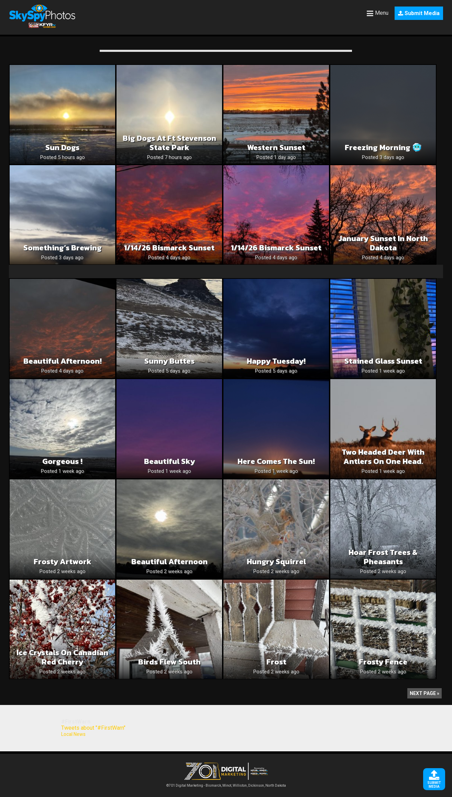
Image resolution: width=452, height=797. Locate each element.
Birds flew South (169, 662)
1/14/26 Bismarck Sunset (169, 247)
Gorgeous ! (62, 461)
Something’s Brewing (62, 247)
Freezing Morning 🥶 (383, 147)
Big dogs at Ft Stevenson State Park (169, 143)
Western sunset (276, 147)
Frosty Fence (383, 662)
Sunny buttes (169, 361)
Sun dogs (62, 147)
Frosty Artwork (62, 561)
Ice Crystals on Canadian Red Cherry (62, 657)
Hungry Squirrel (276, 561)
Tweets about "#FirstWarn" (93, 728)
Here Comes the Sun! (276, 461)
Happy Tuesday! (276, 361)
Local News (73, 734)
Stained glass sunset (383, 361)
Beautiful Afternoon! (62, 361)
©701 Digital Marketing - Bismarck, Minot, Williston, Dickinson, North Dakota (226, 783)
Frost (276, 662)
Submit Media (419, 13)
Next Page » (424, 693)
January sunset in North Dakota (383, 243)
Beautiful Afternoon (169, 561)
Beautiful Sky (169, 461)
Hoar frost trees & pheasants (383, 557)
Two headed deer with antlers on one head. (383, 456)
